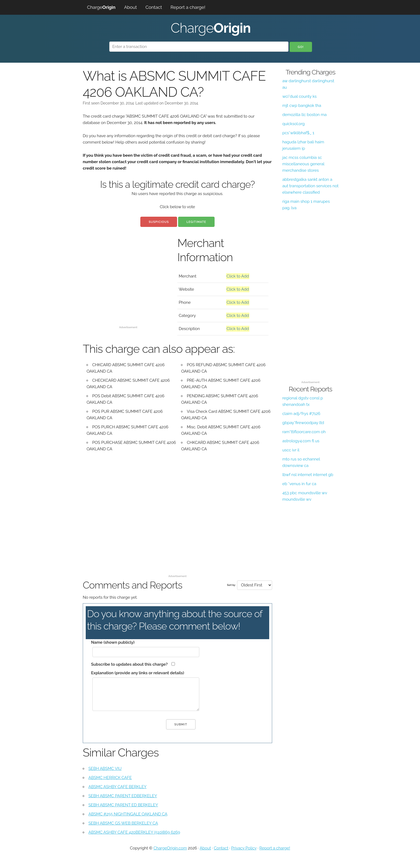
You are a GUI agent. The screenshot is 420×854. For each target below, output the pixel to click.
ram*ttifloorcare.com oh (304, 431)
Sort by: (231, 585)
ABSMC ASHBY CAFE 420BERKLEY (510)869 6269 (134, 832)
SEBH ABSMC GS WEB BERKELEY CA (123, 823)
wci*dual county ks (299, 96)
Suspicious (159, 222)
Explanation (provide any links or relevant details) (137, 673)
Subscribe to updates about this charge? (129, 664)
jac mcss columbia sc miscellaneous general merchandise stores (303, 164)
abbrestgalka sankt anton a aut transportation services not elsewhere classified (310, 186)
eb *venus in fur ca (299, 483)
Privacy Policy (244, 848)
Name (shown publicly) (112, 642)
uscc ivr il (290, 450)
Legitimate (196, 222)
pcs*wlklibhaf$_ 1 (298, 132)
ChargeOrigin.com (170, 848)
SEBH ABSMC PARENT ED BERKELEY (123, 805)
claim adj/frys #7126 (301, 413)
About (130, 7)
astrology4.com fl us (301, 441)
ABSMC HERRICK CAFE (110, 777)
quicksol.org (293, 123)
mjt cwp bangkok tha (301, 105)
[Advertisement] (128, 286)
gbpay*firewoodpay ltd (303, 422)
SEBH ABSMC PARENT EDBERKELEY (122, 795)
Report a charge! (188, 7)
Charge (101, 7)
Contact (153, 7)
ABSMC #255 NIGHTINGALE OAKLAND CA (127, 814)
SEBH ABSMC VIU (105, 768)
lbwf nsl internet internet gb (307, 474)
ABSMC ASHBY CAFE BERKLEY (117, 786)
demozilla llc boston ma (304, 114)
